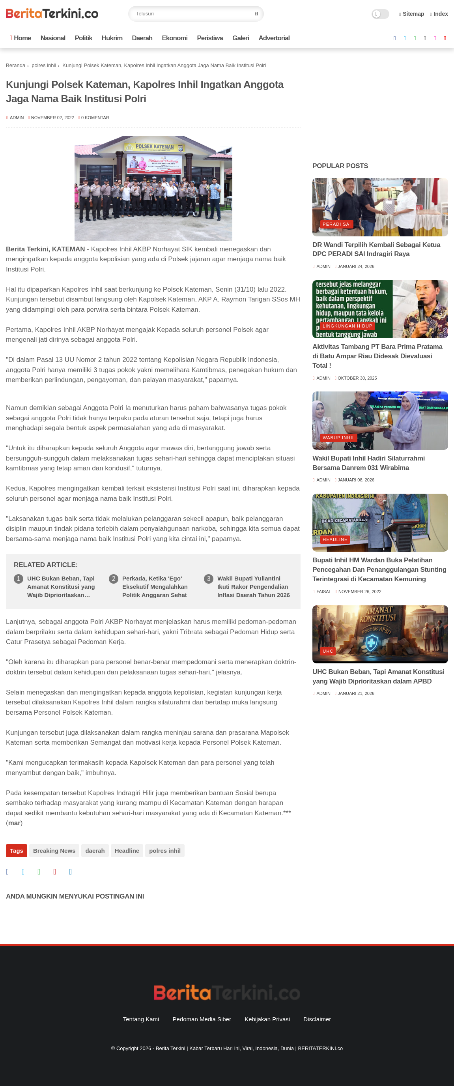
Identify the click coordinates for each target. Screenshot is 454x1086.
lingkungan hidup (347, 326)
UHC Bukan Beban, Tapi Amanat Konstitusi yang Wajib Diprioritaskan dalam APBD (61, 587)
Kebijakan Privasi (267, 1019)
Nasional (53, 38)
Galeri (240, 38)
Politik (83, 38)
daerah (95, 850)
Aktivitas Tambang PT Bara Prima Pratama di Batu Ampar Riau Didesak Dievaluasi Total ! (377, 356)
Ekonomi (174, 38)
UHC (328, 651)
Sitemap (411, 14)
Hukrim (112, 38)
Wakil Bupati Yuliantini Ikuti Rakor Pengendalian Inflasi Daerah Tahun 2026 (253, 586)
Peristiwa (210, 38)
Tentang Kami (141, 1019)
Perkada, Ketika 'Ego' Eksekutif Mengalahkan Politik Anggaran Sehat (155, 586)
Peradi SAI (337, 224)
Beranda (15, 65)
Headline (127, 850)
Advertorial (274, 38)
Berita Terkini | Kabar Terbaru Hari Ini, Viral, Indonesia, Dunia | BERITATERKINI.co (249, 1048)
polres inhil (44, 65)
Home (20, 38)
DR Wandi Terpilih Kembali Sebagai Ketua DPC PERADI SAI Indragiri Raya (376, 249)
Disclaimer (317, 1019)
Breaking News (54, 850)
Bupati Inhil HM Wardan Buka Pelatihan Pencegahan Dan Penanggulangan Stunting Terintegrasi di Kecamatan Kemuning (379, 569)
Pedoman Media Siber (202, 1019)
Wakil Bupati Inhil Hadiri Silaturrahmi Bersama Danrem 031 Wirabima (368, 463)
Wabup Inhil (339, 437)
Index (439, 14)
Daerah (142, 38)
